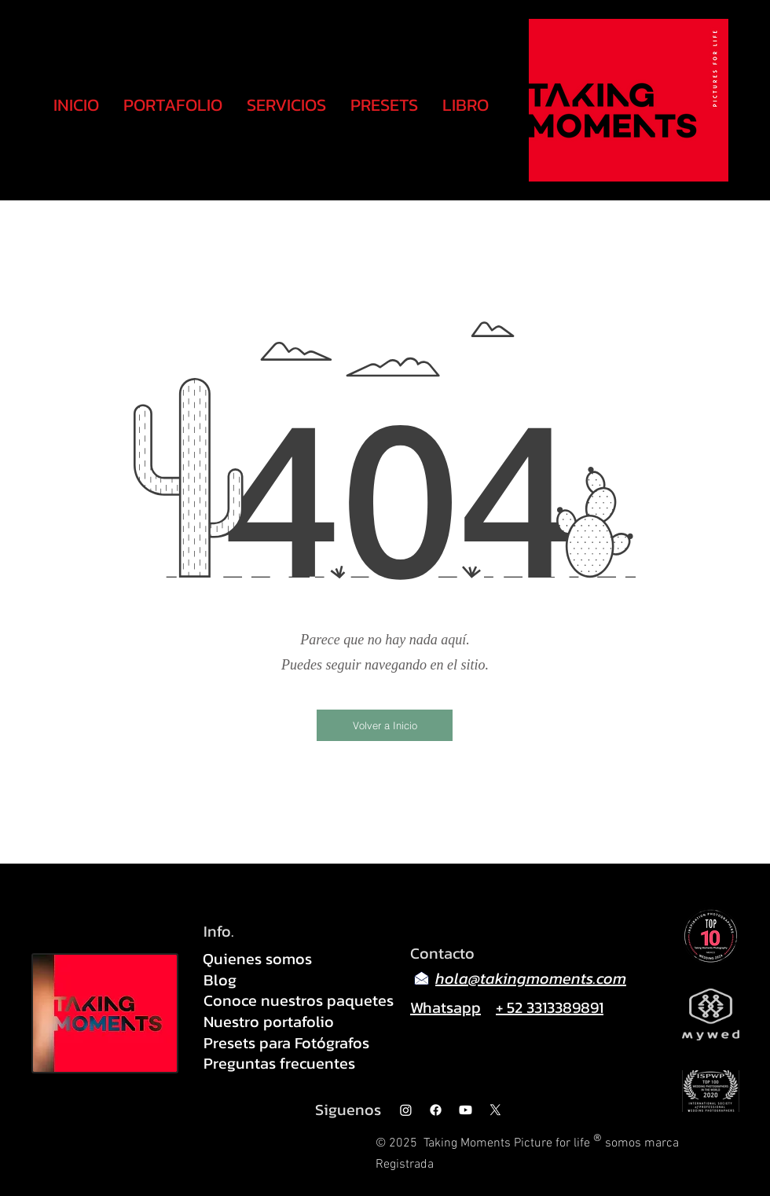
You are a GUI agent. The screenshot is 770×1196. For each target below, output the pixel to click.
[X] (495, 1109)
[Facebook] (435, 1109)
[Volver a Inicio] (385, 725)
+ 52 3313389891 (549, 1007)
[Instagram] (405, 1109)
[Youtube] (465, 1109)
